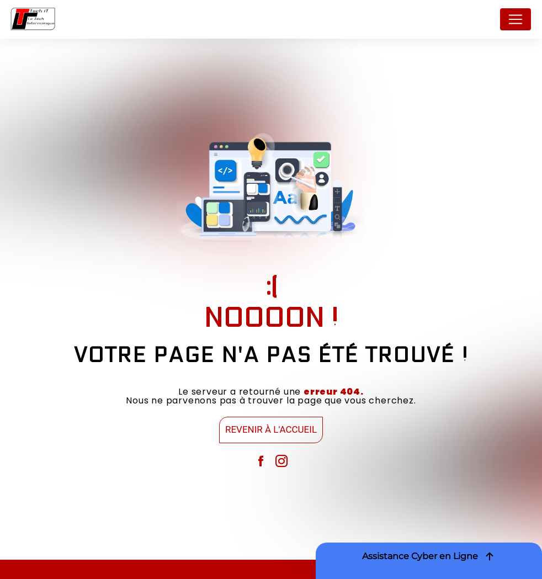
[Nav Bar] (515, 19)
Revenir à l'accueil (271, 429)
